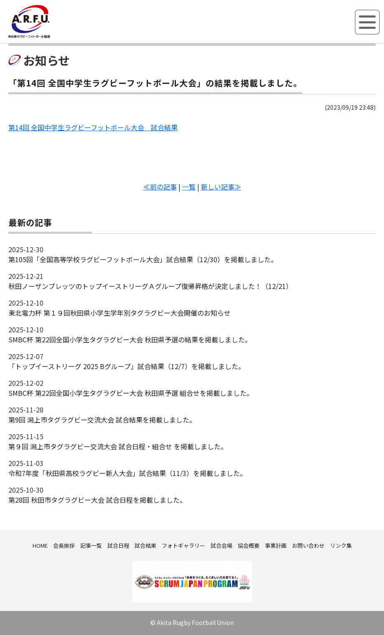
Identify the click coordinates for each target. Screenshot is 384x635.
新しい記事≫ (221, 187)
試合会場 (221, 545)
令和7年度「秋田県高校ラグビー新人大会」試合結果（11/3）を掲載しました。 (127, 473)
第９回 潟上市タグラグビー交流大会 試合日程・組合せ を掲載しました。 (117, 446)
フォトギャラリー (183, 545)
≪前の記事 (160, 187)
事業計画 (276, 545)
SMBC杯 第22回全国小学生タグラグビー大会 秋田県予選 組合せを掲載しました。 (130, 393)
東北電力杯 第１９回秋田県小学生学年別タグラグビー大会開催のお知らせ (119, 313)
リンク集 (341, 545)
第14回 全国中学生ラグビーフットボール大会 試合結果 (93, 127)
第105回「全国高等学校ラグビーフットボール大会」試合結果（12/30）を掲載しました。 (142, 259)
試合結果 (145, 545)
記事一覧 (91, 545)
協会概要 (248, 545)
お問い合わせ (308, 545)
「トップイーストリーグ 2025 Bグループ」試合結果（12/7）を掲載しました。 (126, 366)
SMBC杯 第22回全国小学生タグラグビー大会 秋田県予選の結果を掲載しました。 (130, 339)
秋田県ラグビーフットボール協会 (48, 36)
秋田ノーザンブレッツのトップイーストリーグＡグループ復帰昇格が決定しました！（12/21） (150, 286)
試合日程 (118, 545)
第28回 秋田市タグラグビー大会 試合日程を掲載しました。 (97, 500)
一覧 (189, 187)
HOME (40, 545)
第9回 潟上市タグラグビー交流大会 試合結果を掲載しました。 (102, 420)
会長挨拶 (64, 545)
